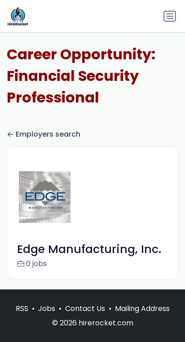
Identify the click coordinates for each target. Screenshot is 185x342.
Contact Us (85, 318)
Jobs (46, 318)
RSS (22, 318)
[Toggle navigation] (169, 16)
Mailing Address (142, 318)
